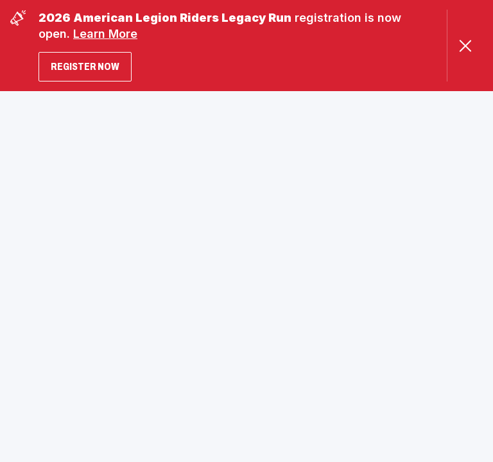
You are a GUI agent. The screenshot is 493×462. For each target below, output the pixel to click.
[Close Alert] (465, 46)
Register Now (85, 66)
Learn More (105, 33)
